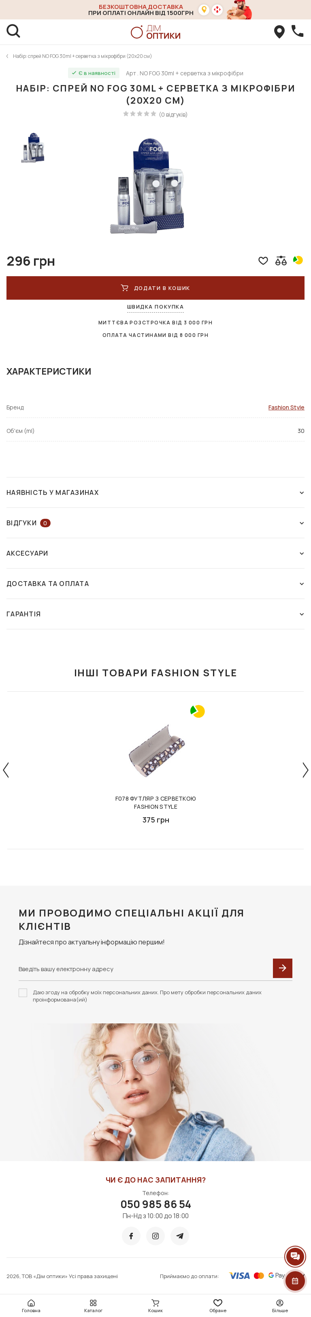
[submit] (282, 968)
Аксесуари (155, 553)
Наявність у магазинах (155, 492)
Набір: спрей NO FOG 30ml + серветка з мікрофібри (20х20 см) (82, 56)
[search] (13, 32)
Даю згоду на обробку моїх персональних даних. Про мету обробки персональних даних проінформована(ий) (147, 996)
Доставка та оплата (155, 583)
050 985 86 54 (155, 1204)
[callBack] (297, 32)
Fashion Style (286, 407)
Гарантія (155, 613)
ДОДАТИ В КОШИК (155, 288)
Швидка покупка (155, 306)
